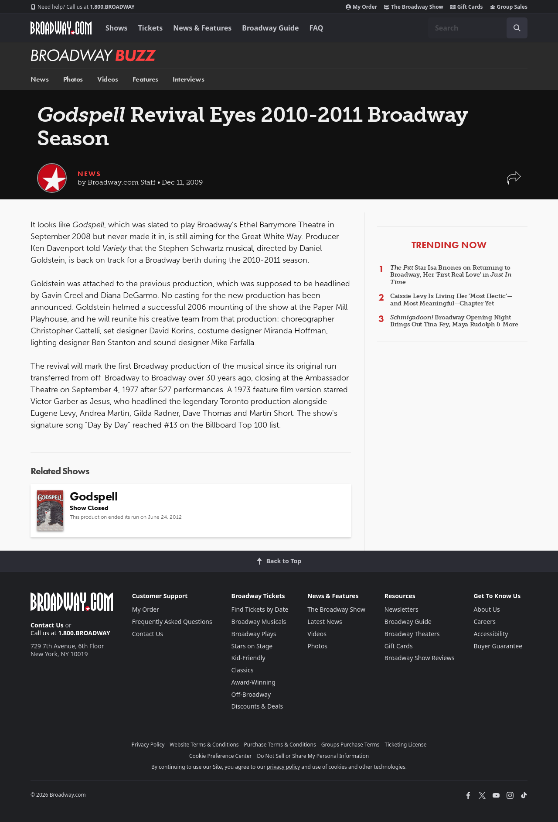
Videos (107, 79)
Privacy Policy (148, 744)
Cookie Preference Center (220, 756)
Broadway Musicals (258, 621)
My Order (361, 6)
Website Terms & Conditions (204, 744)
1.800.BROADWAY (83, 6)
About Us (486, 609)
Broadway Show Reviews (419, 658)
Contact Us (47, 625)
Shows (116, 27)
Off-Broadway (251, 694)
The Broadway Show (413, 6)
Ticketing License (406, 744)
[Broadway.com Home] (61, 27)
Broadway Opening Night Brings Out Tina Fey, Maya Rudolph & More (454, 321)
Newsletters (401, 609)
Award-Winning (253, 682)
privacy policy (283, 767)
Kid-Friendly (248, 658)
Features (145, 79)
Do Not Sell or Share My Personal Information (313, 756)
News (39, 79)
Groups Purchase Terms (350, 744)
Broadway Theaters (412, 634)
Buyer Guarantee (497, 646)
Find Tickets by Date (260, 609)
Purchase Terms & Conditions (280, 744)
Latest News (324, 621)
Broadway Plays (253, 634)
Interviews (188, 79)
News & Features (202, 27)
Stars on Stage (252, 646)
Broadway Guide (270, 27)
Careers (484, 621)
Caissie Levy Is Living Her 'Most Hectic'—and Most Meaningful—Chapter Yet (451, 299)
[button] (514, 182)
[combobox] (477, 27)
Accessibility (490, 634)
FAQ (316, 27)
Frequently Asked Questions (172, 621)
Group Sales (508, 6)
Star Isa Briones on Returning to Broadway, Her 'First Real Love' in (450, 275)
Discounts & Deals (257, 706)
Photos (73, 79)
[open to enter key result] (517, 27)
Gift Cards (466, 6)
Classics (242, 670)
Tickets (150, 27)
